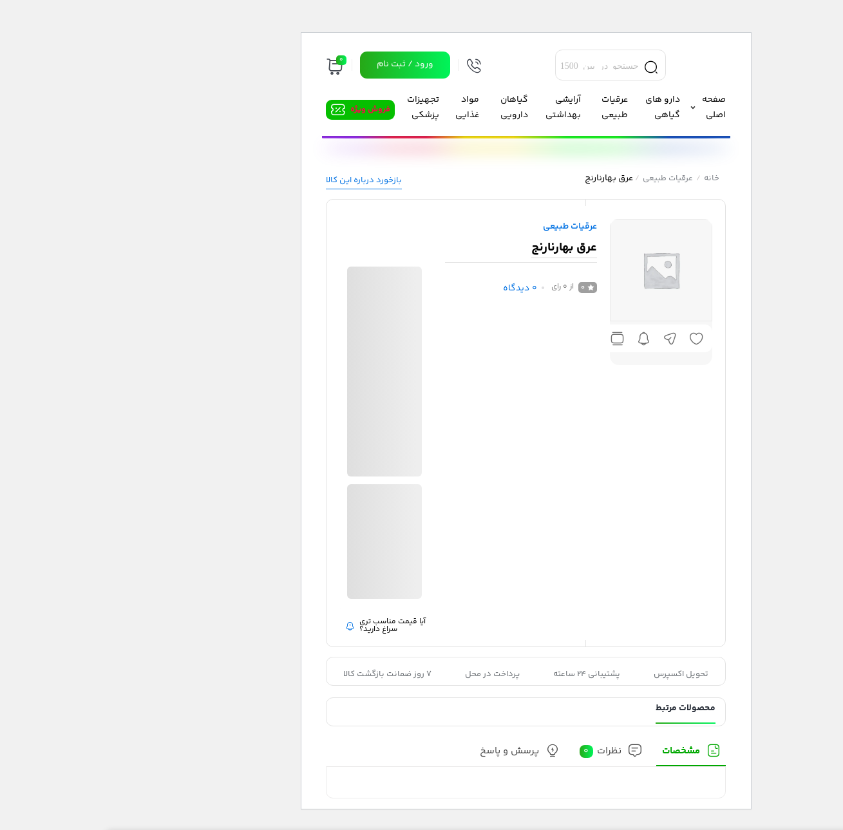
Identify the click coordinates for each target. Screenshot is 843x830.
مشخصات (577, 751)
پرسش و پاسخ (405, 751)
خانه (607, 178)
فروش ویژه (266, 110)
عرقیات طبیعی (563, 178)
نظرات (496, 751)
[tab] (586, 755)
